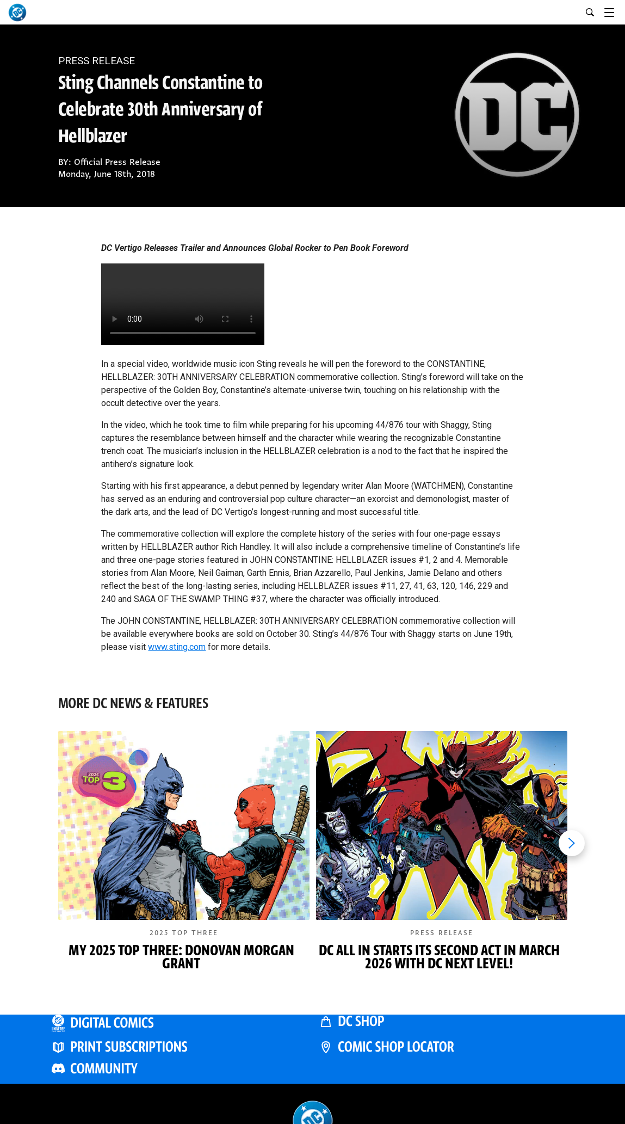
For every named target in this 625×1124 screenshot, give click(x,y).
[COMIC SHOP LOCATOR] (446, 1046)
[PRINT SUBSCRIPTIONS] (179, 1046)
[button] (184, 861)
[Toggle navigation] (614, 11)
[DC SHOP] (446, 1021)
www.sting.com (177, 647)
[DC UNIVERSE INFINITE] (179, 1022)
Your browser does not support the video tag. (182, 304)
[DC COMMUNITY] (179, 1068)
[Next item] (572, 843)
